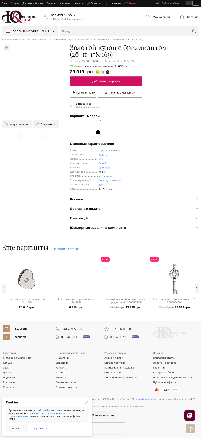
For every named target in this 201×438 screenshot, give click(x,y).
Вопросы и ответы (164, 357)
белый (102, 163)
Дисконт (51, 3)
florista (103, 180)
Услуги (15, 3)
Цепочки (8, 372)
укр (189, 3)
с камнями (114, 180)
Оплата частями (114, 362)
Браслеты (9, 382)
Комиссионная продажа (119, 367)
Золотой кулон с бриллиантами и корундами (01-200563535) (125, 301)
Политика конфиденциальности (172, 377)
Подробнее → (39, 428)
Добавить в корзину (106, 81)
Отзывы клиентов (66, 387)
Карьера (60, 372)
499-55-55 (72, 329)
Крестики (8, 387)
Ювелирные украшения (17, 357)
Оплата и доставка (164, 362)
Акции (131, 3)
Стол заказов (112, 372)
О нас (5, 3)
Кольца (7, 362)
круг (101, 184)
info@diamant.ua (144, 399)
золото (103, 154)
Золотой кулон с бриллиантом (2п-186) (26, 301)
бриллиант (105, 167)
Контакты (65, 3)
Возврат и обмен (163, 372)
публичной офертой (38, 413)
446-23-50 (71, 336)
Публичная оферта (164, 382)
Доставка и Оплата (33, 3)
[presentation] (101, 428)
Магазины (114, 3)
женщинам (105, 175)
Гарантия (159, 367)
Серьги (7, 367)
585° (101, 158)
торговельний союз (110, 150)
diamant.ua (52, 410)
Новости (79, 3)
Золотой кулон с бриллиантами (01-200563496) (174, 301)
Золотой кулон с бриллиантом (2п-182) (75, 301)
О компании (62, 357)
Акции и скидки (113, 357)
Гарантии (94, 3)
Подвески (9, 377)
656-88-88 (121, 329)
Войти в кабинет (168, 3)
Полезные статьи (65, 382)
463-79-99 (120, 336)
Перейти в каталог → (68, 249)
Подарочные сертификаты (120, 377)
